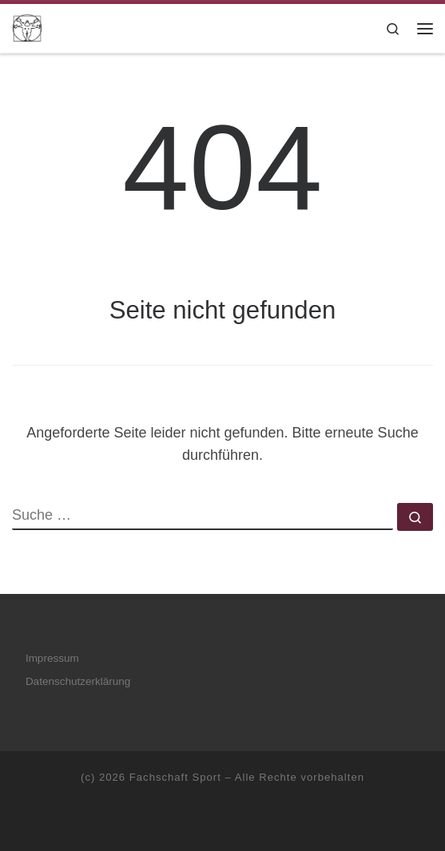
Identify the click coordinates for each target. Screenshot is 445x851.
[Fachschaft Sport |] (27, 27)
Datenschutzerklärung (78, 681)
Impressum (52, 658)
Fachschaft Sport (175, 777)
